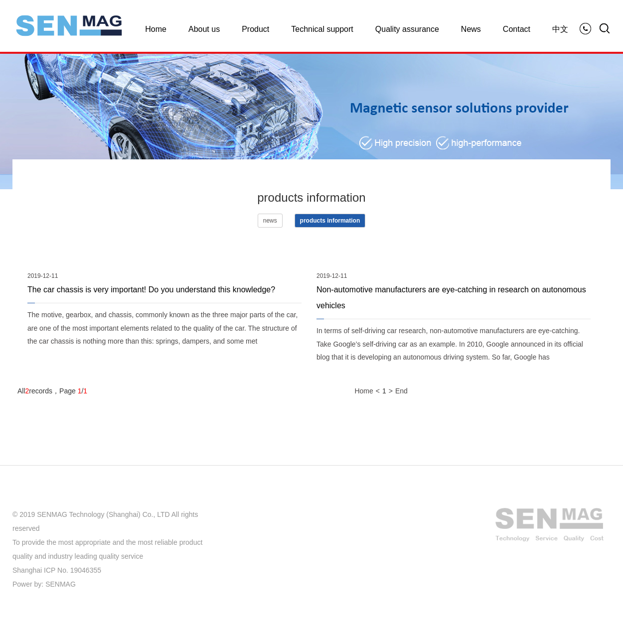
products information (330, 220)
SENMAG (60, 584)
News (471, 29)
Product (255, 29)
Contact (516, 29)
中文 (560, 29)
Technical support (322, 29)
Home (155, 29)
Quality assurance (407, 29)
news (270, 220)
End (401, 391)
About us (204, 29)
